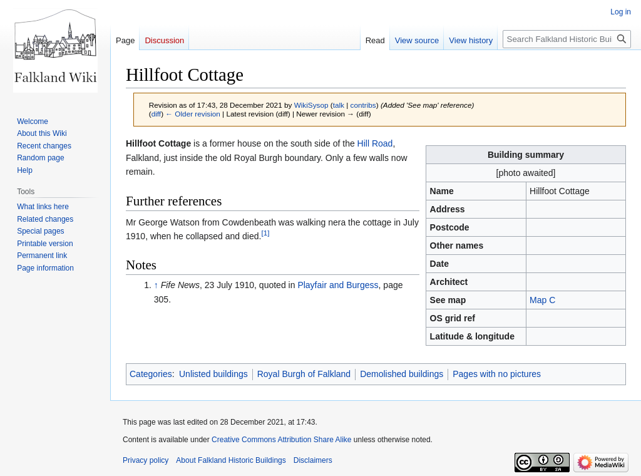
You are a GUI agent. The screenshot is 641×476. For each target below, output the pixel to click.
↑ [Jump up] (156, 285)
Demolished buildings (401, 374)
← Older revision (192, 114)
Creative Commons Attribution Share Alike (281, 439)
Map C (542, 300)
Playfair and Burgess (337, 285)
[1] (265, 233)
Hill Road (375, 143)
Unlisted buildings (213, 374)
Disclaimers (313, 460)
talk (338, 105)
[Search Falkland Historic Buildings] (567, 39)
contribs (363, 105)
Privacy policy (145, 460)
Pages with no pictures (497, 374)
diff (156, 114)
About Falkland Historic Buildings (230, 460)
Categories (151, 374)
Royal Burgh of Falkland (304, 374)
